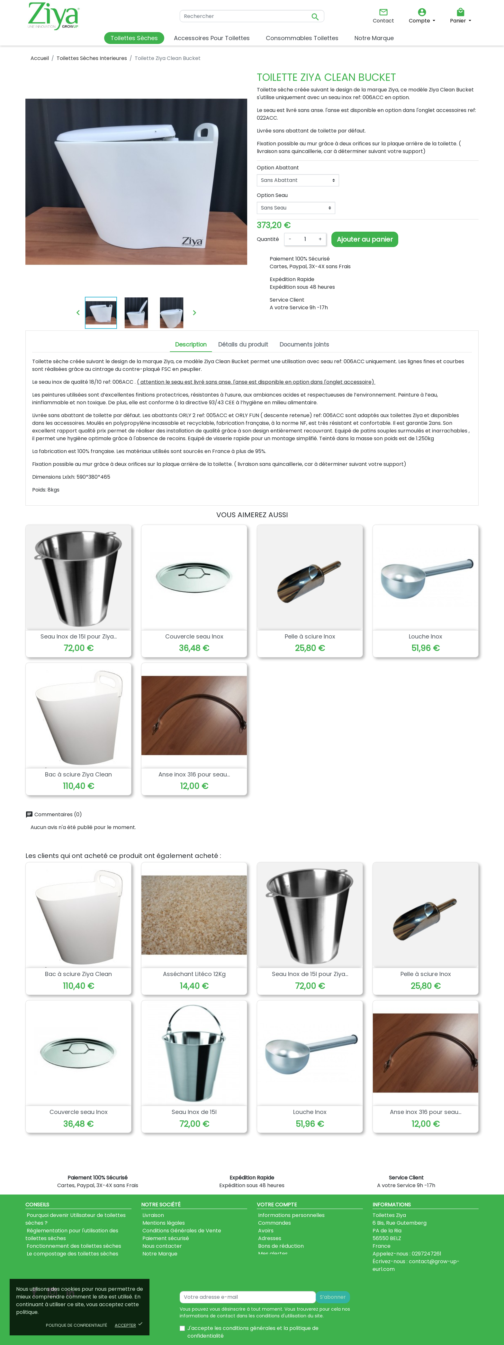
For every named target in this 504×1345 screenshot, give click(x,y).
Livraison (152, 1215)
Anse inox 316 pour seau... (194, 774)
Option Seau (272, 195)
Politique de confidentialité (76, 1325)
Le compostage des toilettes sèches (71, 1253)
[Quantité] (305, 239)
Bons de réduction (280, 1246)
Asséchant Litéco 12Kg (194, 974)
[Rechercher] (252, 16)
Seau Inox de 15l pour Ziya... (78, 636)
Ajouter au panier (365, 239)
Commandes (274, 1223)
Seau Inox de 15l (194, 1112)
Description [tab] (191, 344)
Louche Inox (425, 636)
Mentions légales (163, 1223)
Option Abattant (278, 167)
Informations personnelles (291, 1215)
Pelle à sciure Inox (310, 636)
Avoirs (265, 1230)
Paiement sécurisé (165, 1238)
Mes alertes (272, 1253)
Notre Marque (159, 1253)
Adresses (269, 1238)
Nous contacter (161, 1246)
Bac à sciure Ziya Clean (78, 774)
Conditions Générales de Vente (181, 1230)
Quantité (268, 239)
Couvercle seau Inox (194, 636)
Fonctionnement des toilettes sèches (73, 1246)
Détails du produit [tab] (243, 344)
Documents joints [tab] (304, 344)
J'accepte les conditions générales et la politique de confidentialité (253, 1319)
